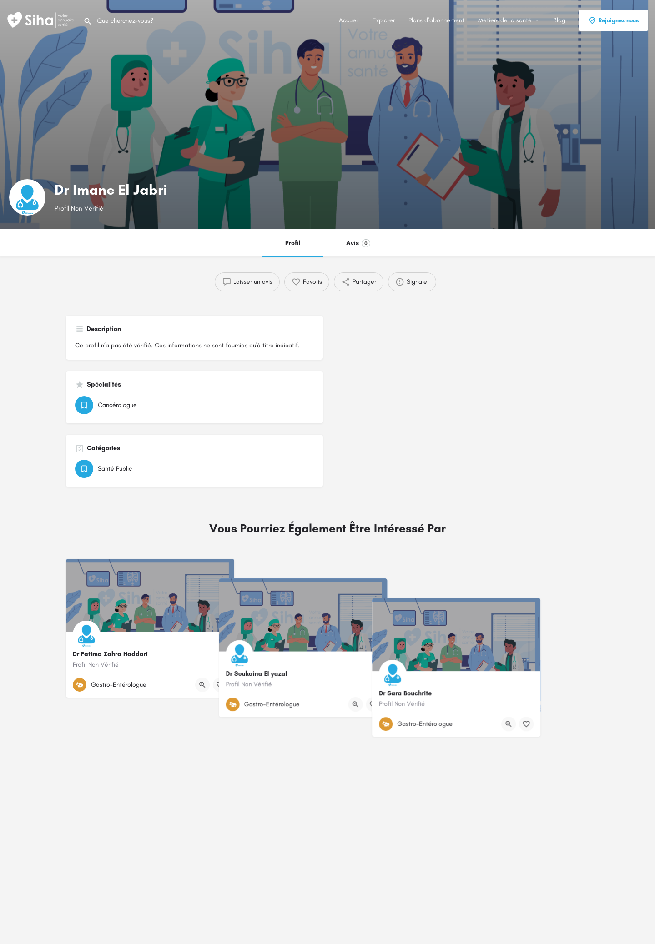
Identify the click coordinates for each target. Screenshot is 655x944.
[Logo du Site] (41, 20)
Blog (559, 20)
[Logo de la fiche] (27, 197)
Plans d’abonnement (436, 20)
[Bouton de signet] (220, 685)
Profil (293, 243)
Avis (358, 243)
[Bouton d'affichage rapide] (202, 685)
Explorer (384, 20)
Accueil (349, 20)
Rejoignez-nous (613, 20)
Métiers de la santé (505, 20)
